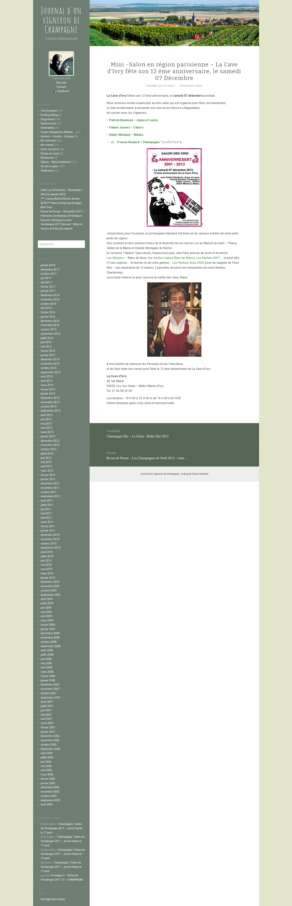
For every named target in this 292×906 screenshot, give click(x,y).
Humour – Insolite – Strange (57, 136)
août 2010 (47, 551)
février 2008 (48, 676)
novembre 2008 (50, 637)
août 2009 (47, 598)
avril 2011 (46, 517)
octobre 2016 (48, 303)
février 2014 (48, 389)
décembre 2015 (50, 320)
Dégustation (48, 119)
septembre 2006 (50, 748)
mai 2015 (46, 346)
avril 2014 (46, 380)
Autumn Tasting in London (56, 220)
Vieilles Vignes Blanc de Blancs (174, 258)
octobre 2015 (48, 329)
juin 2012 (46, 457)
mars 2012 (47, 470)
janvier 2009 (48, 629)
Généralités (47, 127)
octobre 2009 (48, 590)
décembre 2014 (50, 359)
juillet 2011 (47, 504)
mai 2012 (46, 462)
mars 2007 (47, 723)
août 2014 (47, 376)
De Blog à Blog (49, 114)
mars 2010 (47, 573)
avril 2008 (46, 667)
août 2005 (47, 804)
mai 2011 (46, 513)
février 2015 (48, 350)
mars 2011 (47, 522)
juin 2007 (46, 710)
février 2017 (48, 286)
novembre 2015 (50, 325)
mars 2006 (47, 774)
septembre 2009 (50, 594)
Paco (183, 277)
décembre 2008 (50, 633)
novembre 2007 (50, 688)
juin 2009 (46, 607)
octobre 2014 (48, 367)
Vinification (47, 170)
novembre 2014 (50, 363)
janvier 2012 (48, 479)
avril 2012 (46, 466)
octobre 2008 (48, 641)
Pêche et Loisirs (50, 153)
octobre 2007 (48, 693)
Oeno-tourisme (50, 149)
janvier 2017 (48, 290)
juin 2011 (46, 509)
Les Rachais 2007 (208, 258)
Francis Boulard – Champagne (138, 142)
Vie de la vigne (49, 166)
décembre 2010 (50, 534)
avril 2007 (46, 718)
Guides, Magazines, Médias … (58, 132)
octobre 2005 (48, 795)
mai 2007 (46, 714)
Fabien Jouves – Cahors (126, 127)
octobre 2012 (48, 449)
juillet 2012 (47, 453)
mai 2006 (46, 766)
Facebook (63, 91)
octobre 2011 (48, 492)
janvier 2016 (48, 316)
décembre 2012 (50, 440)
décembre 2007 (50, 684)
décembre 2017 (50, 269)
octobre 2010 (48, 543)
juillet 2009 (47, 603)
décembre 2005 (50, 787)
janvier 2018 (48, 265)
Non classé (47, 144)
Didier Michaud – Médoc (126, 135)
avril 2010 (46, 569)
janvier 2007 (48, 731)
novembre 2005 (50, 791)
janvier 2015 (48, 355)
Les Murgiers (115, 258)
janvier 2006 (48, 783)
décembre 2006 (50, 735)
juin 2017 (46, 278)
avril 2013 (46, 427)
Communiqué (49, 110)
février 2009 (48, 624)
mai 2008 (46, 663)
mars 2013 (47, 432)
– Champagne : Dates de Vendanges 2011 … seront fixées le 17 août (62, 828)
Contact (61, 86)
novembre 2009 (50, 586)
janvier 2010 (48, 577)
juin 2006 (46, 761)
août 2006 (47, 753)
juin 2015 (46, 342)
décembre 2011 (50, 483)
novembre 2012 (50, 444)
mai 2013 (46, 423)
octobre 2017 (48, 273)
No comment (48, 140)
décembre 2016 (50, 295)
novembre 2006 (50, 740)
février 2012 (48, 475)
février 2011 (48, 526)
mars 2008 (47, 671)
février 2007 (48, 727)
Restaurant (47, 157)
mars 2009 (47, 620)
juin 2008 (46, 658)
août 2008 (47, 650)
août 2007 (47, 701)
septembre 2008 (50, 646)
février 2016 (48, 312)
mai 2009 (46, 611)
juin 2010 (46, 560)
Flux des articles (53, 899)
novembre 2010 (50, 539)
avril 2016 (46, 307)
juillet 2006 (47, 757)
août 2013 (47, 415)
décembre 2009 (50, 581)
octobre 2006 (48, 744)
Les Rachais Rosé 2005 (188, 263)
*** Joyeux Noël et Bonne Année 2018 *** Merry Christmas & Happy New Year (61, 203)
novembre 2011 (50, 487)
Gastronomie (48, 123)
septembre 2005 (50, 800)
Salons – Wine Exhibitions (56, 161)
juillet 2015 (47, 338)
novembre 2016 (50, 299)
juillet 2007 (47, 706)
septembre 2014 (50, 372)
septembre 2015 (50, 333)
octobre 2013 (48, 406)
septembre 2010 (50, 547)
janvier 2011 (48, 530)
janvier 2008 (48, 680)
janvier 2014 (48, 393)
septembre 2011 (50, 496)
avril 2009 (46, 616)
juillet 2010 (47, 556)
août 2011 (47, 500)
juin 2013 (46, 419)
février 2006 (48, 778)
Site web (61, 82)
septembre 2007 (50, 697)
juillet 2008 (47, 654)
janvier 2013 (48, 436)
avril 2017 (46, 282)
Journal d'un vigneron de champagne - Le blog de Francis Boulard (174, 474)
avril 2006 (46, 770)
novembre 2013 (50, 402)
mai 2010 (46, 564)
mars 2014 (47, 385)
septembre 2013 (50, 410)
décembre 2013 (50, 397)
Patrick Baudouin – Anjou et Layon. (134, 120)
